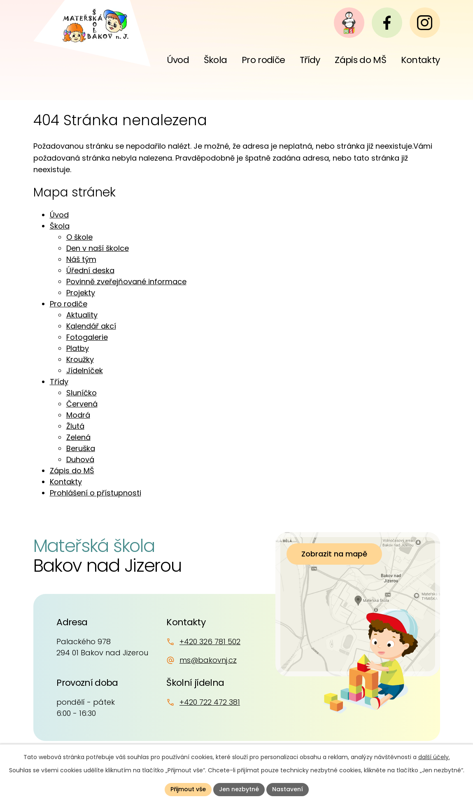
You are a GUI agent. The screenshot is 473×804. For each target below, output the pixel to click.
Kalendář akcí (91, 326)
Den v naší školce (97, 248)
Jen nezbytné (239, 789)
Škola (60, 226)
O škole (79, 237)
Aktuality (82, 315)
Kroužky (80, 359)
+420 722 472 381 (209, 702)
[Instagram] (425, 22)
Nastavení (287, 789)
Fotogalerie (87, 337)
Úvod (59, 215)
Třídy (59, 381)
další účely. (434, 757)
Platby (77, 348)
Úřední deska (90, 270)
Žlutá (75, 426)
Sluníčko (81, 393)
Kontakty (66, 482)
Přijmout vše (188, 789)
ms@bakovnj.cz (208, 660)
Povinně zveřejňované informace (126, 281)
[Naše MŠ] (349, 22)
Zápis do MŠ (72, 470)
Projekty (80, 292)
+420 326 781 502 (209, 641)
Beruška (80, 448)
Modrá (78, 415)
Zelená (78, 437)
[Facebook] (387, 22)
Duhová (80, 459)
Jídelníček (84, 370)
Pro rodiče (68, 304)
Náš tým (81, 259)
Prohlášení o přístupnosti (95, 493)
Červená (82, 404)
